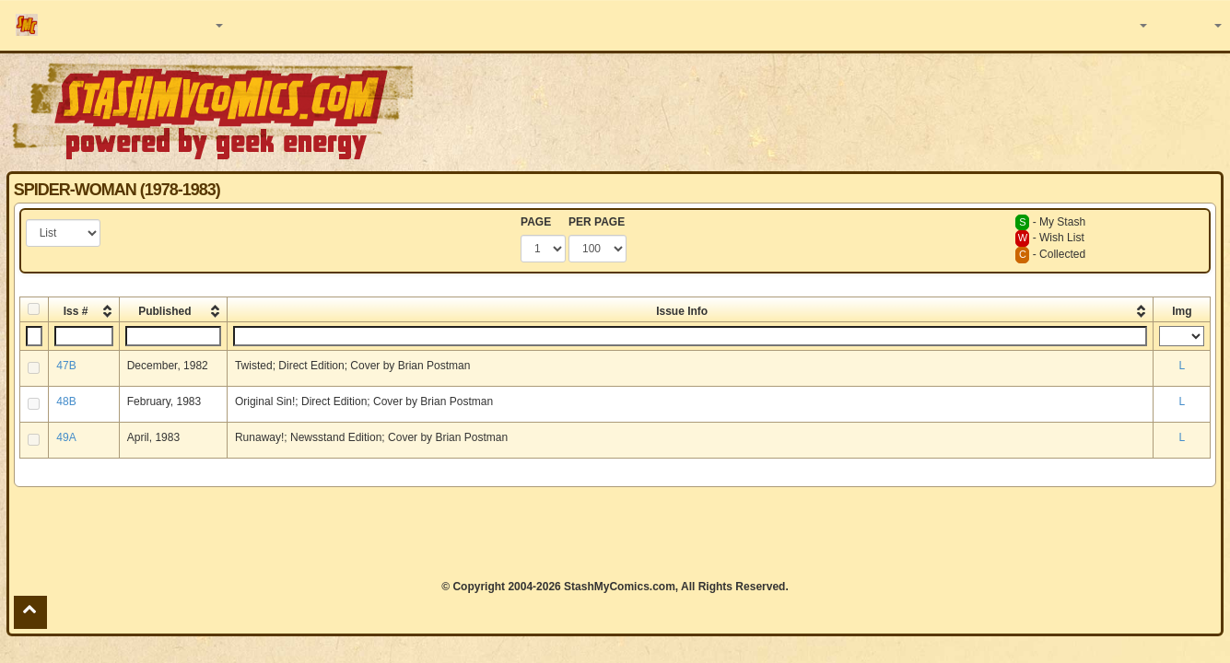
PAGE (536, 221)
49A (66, 437)
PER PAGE (596, 221)
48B (66, 401)
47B (66, 365)
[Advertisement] (868, 110)
